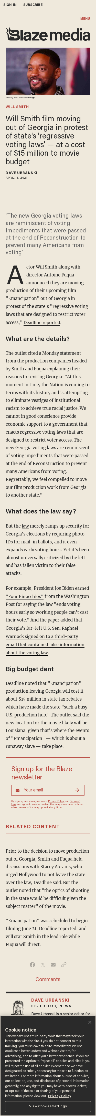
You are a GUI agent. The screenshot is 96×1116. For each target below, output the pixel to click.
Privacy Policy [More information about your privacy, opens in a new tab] (59, 1096)
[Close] (89, 1022)
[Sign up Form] (47, 788)
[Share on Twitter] (43, 962)
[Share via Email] (53, 962)
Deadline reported (42, 322)
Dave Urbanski (21, 173)
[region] (48, 1065)
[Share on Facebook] (32, 962)
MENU (85, 18)
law (25, 525)
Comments (48, 977)
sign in (10, 5)
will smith (17, 107)
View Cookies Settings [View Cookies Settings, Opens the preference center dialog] (48, 1106)
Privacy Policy (56, 799)
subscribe (33, 5)
